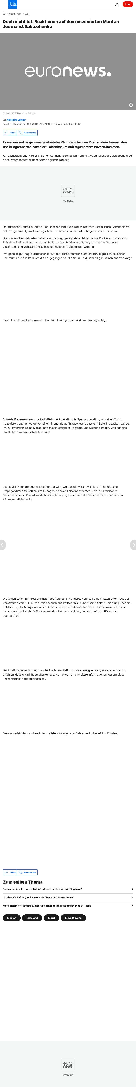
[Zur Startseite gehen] (12, 4)
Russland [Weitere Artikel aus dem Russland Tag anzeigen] (32, 917)
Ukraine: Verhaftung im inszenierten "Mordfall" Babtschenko (38, 897)
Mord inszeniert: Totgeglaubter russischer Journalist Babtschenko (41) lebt (46, 905)
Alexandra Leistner (16, 119)
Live (127, 4)
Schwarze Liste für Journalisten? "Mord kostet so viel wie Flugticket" (42, 888)
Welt (27, 14)
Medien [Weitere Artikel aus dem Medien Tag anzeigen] (11, 917)
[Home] (4, 13)
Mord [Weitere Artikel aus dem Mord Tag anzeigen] (51, 917)
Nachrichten (15, 14)
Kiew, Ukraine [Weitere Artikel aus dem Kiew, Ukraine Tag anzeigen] (73, 917)
